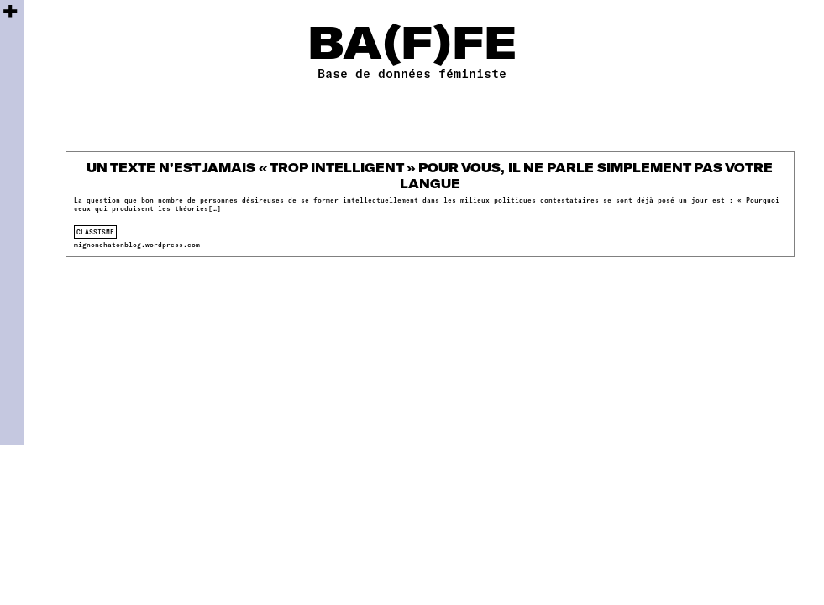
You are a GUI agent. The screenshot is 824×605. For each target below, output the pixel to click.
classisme (95, 232)
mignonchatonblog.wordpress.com (137, 244)
